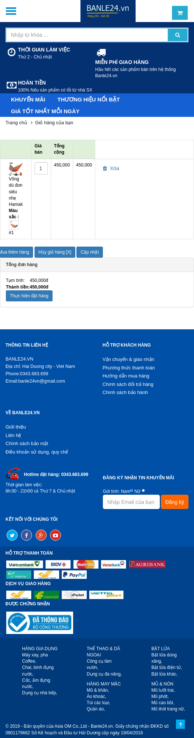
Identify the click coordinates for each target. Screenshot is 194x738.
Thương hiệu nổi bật (88, 99)
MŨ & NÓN (162, 684)
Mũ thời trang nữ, (168, 709)
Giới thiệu (16, 427)
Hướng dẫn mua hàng (126, 376)
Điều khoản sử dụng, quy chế (37, 452)
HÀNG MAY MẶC (104, 684)
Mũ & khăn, (98, 690)
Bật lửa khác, (164, 674)
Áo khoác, (96, 696)
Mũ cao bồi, (162, 702)
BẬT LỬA (160, 648)
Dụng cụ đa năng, (104, 674)
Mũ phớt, (160, 696)
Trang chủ (16, 122)
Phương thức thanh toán (129, 367)
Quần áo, (96, 709)
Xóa (111, 168)
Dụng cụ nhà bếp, (39, 692)
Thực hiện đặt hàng (29, 295)
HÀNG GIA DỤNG (40, 648)
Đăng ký (174, 502)
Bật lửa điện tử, (166, 667)
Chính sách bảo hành (125, 392)
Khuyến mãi (28, 99)
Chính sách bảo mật (27, 443)
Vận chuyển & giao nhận (128, 359)
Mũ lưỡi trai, (163, 690)
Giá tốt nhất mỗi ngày (45, 111)
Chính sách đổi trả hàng (128, 384)
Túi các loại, (98, 702)
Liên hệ (13, 435)
